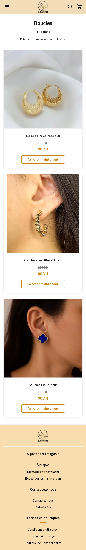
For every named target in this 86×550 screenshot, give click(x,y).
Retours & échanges (43, 536)
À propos (43, 465)
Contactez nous (43, 500)
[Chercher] (70, 6)
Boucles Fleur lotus (43, 385)
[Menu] (6, 6)
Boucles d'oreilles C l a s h (43, 260)
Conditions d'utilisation (43, 529)
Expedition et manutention (43, 478)
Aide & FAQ (43, 507)
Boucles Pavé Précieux (43, 136)
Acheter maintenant (43, 159)
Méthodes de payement (43, 472)
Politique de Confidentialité (43, 543)
